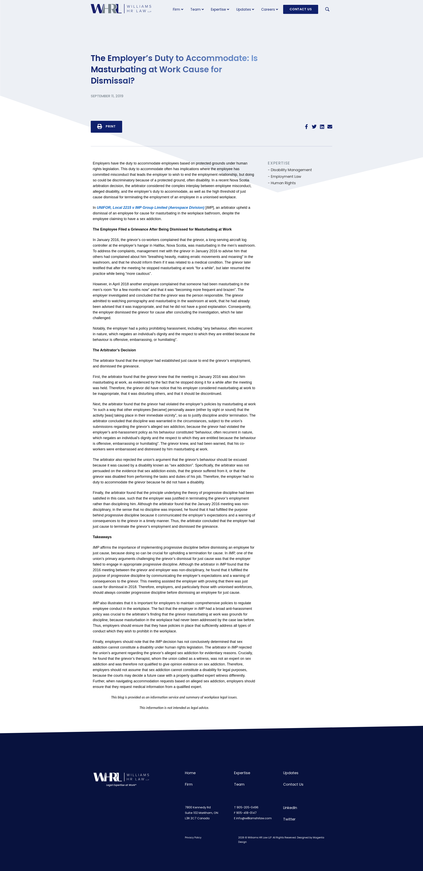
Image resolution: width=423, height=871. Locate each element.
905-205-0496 (247, 807)
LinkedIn (290, 807)
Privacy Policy (193, 837)
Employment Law (286, 176)
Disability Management (291, 169)
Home (190, 772)
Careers (269, 9)
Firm (178, 9)
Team (197, 9)
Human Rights (283, 182)
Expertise (220, 9)
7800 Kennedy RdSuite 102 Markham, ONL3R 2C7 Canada (201, 812)
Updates (245, 9)
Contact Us (293, 784)
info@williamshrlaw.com (254, 818)
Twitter (289, 819)
